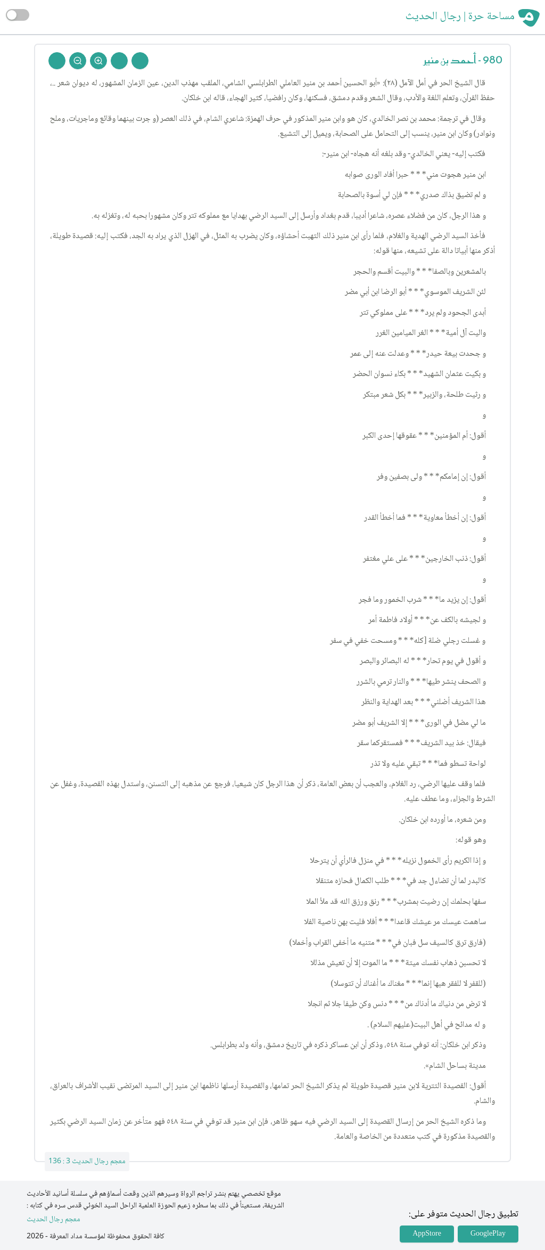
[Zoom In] (98, 60)
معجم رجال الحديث (53, 1220)
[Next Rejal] (119, 60)
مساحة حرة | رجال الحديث (460, 17)
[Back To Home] (56, 60)
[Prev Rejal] (139, 60)
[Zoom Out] (77, 60)
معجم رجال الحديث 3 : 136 (87, 1161)
